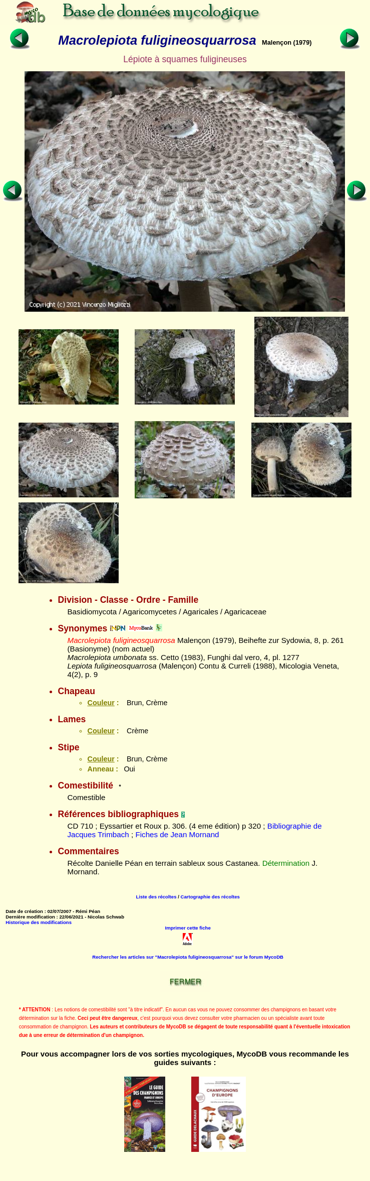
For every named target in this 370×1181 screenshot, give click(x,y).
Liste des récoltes (156, 896)
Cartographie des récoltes (210, 896)
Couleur (100, 703)
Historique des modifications (39, 922)
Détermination (286, 863)
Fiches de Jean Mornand (177, 834)
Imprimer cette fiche (188, 928)
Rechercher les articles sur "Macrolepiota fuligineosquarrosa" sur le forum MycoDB (187, 957)
